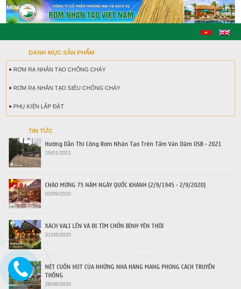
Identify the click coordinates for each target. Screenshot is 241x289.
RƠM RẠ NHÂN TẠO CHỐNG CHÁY (58, 69)
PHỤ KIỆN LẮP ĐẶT (37, 106)
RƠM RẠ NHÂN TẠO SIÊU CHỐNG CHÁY (65, 88)
